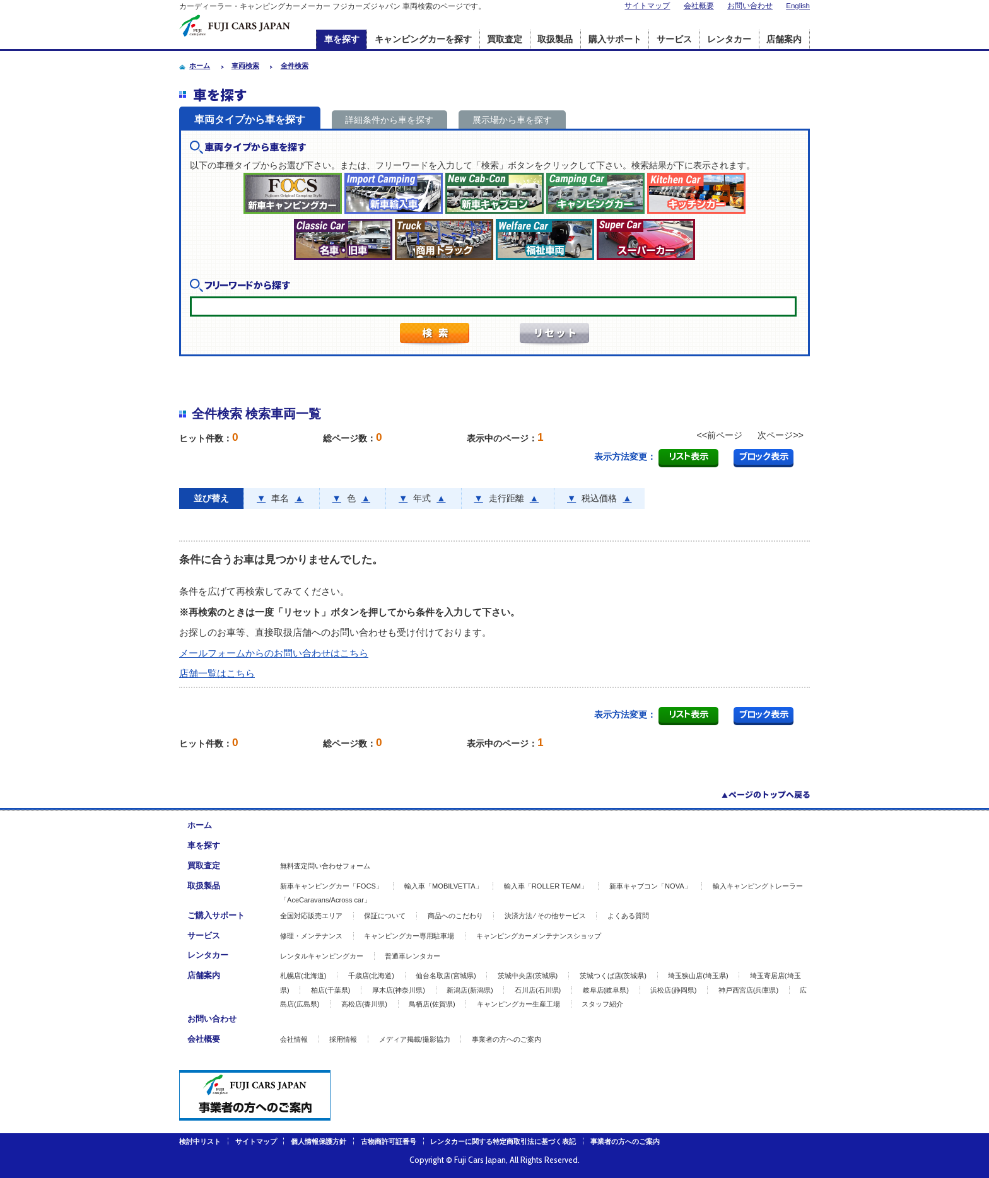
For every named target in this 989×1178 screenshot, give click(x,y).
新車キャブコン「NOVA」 (650, 886)
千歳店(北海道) (371, 975)
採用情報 (343, 1039)
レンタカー (729, 39)
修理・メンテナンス (311, 936)
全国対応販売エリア (311, 915)
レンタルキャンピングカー (321, 956)
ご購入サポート (216, 915)
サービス (674, 39)
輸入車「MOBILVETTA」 (443, 886)
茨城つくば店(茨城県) (613, 975)
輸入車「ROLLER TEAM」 (546, 886)
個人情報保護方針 (318, 1141)
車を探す (342, 39)
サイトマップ (647, 5)
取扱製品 (555, 39)
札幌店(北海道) (303, 975)
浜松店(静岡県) (673, 990)
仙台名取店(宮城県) (446, 975)
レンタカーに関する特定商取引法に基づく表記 (503, 1141)
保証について (385, 915)
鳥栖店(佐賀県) (432, 1004)
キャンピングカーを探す (423, 39)
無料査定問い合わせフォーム (325, 866)
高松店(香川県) (364, 1004)
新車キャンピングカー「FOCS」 (331, 886)
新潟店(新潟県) (470, 990)
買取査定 (504, 39)
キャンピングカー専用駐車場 (409, 936)
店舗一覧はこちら (217, 673)
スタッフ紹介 (602, 1004)
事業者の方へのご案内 (506, 1039)
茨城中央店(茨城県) (528, 975)
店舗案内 (784, 39)
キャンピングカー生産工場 (518, 1004)
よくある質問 (628, 915)
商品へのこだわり (455, 915)
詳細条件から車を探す (389, 120)
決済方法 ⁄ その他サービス (545, 915)
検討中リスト (200, 1141)
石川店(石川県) (538, 990)
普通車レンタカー (412, 956)
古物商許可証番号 (388, 1141)
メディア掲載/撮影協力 (414, 1039)
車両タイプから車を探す (249, 119)
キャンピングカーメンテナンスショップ (538, 936)
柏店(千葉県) (330, 990)
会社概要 (699, 5)
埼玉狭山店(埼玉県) (698, 975)
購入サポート (614, 39)
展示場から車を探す (512, 120)
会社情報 (294, 1039)
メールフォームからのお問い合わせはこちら (273, 653)
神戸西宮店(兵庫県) (748, 990)
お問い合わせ (750, 5)
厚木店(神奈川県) (398, 990)
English (798, 5)
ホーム (199, 825)
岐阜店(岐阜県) (606, 990)
